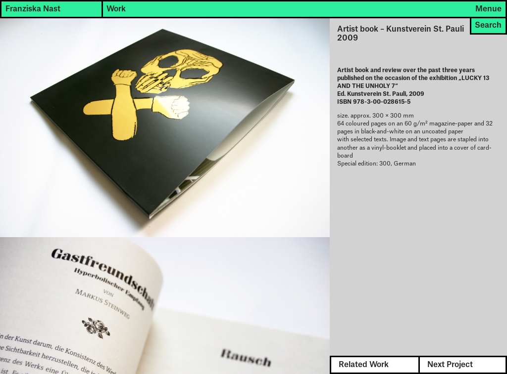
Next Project (450, 365)
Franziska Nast (32, 9)
